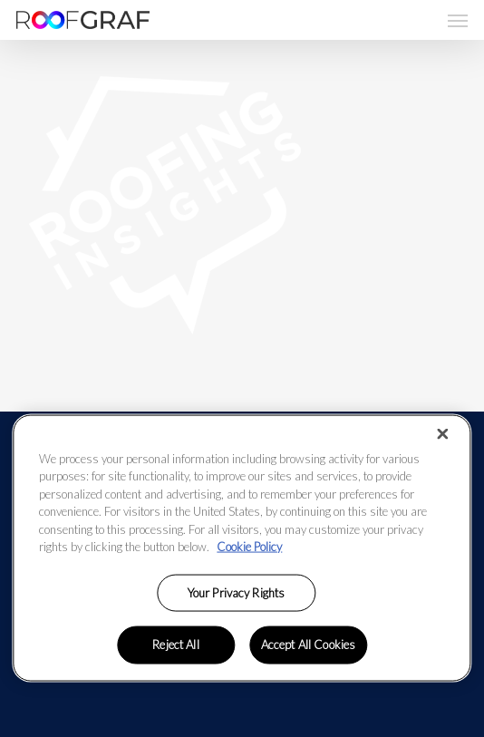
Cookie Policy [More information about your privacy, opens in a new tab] (249, 546)
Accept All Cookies (308, 644)
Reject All (175, 644)
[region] (241, 547)
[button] (458, 20)
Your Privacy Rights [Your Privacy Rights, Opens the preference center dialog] (236, 592)
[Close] (443, 433)
